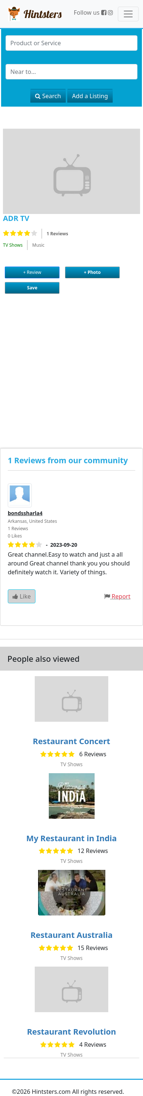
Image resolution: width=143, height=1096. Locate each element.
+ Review (32, 272)
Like (22, 596)
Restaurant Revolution (71, 1031)
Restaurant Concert (71, 741)
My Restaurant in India (71, 838)
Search (48, 96)
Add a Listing (90, 96)
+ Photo (92, 272)
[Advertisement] (69, 364)
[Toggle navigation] (128, 14)
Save (32, 288)
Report (121, 596)
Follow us (90, 12)
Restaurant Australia (71, 934)
